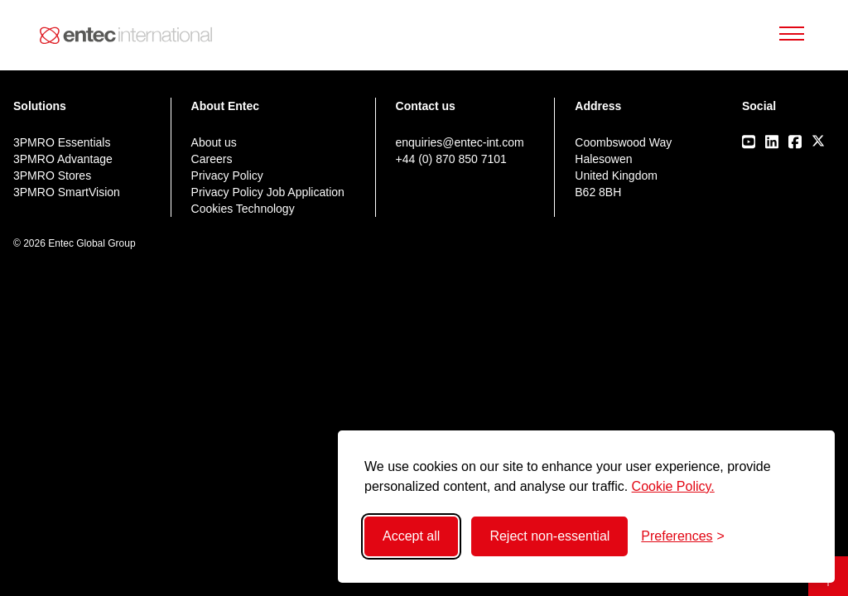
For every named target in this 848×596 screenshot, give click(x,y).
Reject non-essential (549, 536)
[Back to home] (126, 35)
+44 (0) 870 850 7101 (451, 159)
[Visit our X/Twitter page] (818, 140)
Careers (212, 159)
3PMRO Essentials (61, 142)
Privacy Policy (227, 175)
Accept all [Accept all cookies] (411, 536)
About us (214, 142)
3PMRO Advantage (63, 159)
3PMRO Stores (52, 175)
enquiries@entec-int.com (460, 142)
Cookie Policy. (673, 486)
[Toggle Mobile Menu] (791, 35)
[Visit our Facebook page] (795, 141)
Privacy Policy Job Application (267, 192)
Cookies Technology (243, 208)
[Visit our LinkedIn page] (771, 141)
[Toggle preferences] (683, 536)
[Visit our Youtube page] (748, 141)
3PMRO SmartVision (66, 192)
